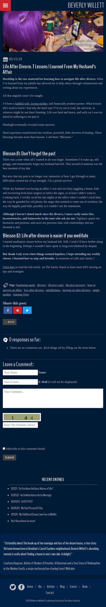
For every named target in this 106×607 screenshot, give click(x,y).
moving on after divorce (76, 290)
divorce (42, 285)
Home (30, 586)
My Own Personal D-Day (32, 508)
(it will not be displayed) (57, 381)
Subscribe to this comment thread (25, 448)
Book (84, 586)
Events (73, 586)
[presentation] (30, 439)
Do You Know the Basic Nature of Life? (36, 489)
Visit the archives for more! (23, 521)
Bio (40, 586)
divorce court (56, 285)
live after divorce (34, 290)
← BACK (9, 322)
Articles (51, 586)
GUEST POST (27, 501)
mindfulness (53, 290)
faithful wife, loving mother (31, 103)
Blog (62, 586)
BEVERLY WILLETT (86, 5)
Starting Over (21, 294)
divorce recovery (76, 285)
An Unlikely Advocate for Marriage (36, 495)
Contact (50, 592)
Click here (9, 267)
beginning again (26, 285)
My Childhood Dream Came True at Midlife (38, 514)
